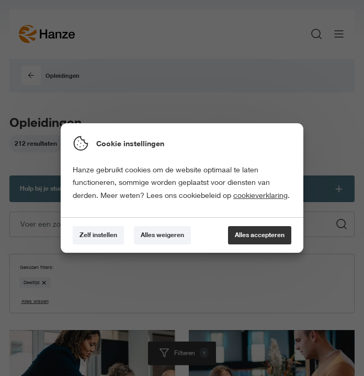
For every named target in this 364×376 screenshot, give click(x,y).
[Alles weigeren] (162, 235)
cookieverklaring (260, 195)
